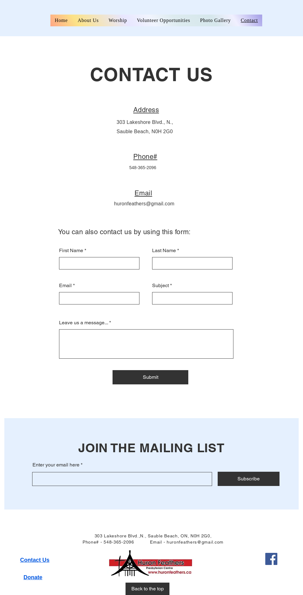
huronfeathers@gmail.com (144, 203)
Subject (160, 285)
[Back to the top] (147, 589)
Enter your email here (55, 464)
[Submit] (150, 377)
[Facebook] (271, 559)
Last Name (164, 250)
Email (65, 285)
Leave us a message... (83, 322)
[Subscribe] (249, 479)
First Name (71, 250)
